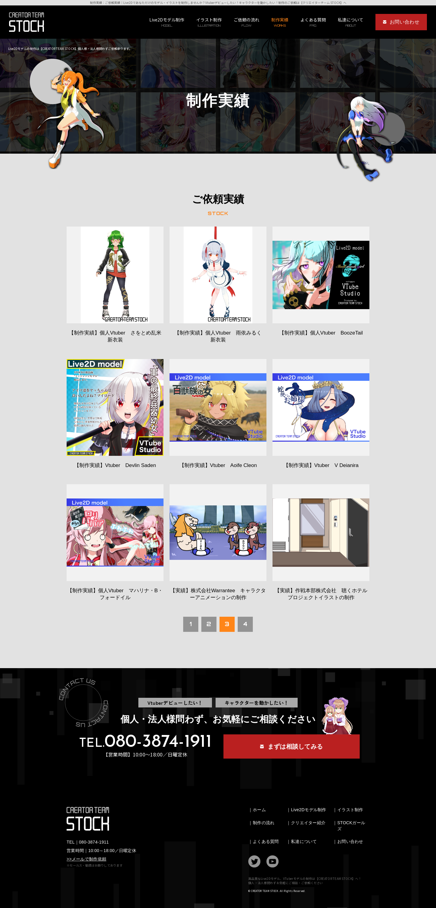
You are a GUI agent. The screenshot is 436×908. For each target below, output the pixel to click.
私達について (304, 841)
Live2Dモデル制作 (166, 22)
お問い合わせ (350, 841)
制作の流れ (263, 822)
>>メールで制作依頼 (86, 859)
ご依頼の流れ (246, 22)
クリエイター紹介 (308, 822)
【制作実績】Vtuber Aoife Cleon (218, 465)
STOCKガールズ (351, 825)
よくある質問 (313, 22)
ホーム (259, 809)
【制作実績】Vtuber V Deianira (320, 465)
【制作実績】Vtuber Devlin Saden (115, 465)
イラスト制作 (209, 22)
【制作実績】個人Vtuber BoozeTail (321, 333)
